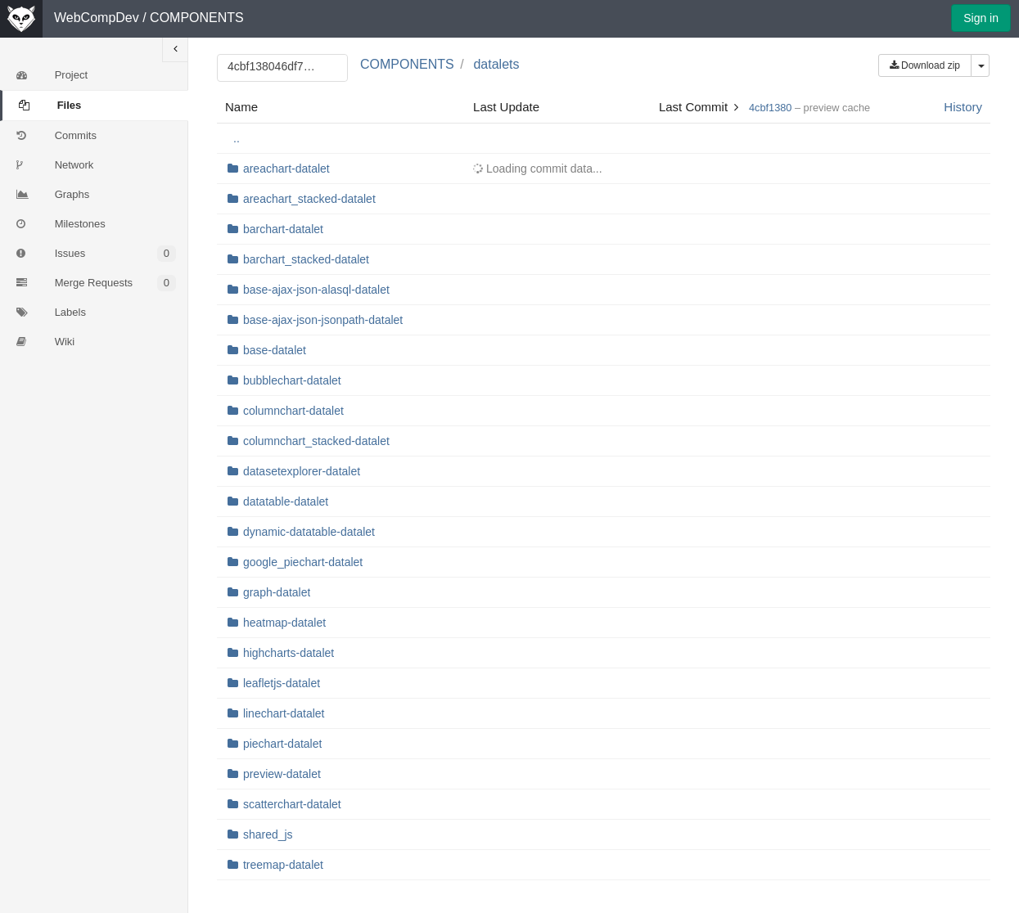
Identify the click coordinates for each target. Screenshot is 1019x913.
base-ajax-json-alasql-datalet (316, 289)
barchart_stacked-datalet (306, 259)
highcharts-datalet (288, 652)
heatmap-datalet (284, 622)
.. (236, 138)
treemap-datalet (283, 864)
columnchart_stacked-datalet (316, 441)
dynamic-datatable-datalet (309, 531)
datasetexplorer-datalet (301, 471)
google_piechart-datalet (303, 562)
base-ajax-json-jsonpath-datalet (323, 319)
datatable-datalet (285, 501)
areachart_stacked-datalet (309, 198)
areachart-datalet (286, 168)
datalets (496, 64)
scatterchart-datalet (292, 804)
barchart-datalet (283, 229)
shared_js (268, 834)
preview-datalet (282, 773)
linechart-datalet (284, 713)
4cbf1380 (770, 107)
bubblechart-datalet (292, 380)
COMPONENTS (197, 18)
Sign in (981, 18)
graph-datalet (277, 592)
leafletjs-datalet (281, 683)
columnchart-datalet (293, 410)
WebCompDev (96, 18)
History (963, 107)
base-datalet (274, 350)
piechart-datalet (282, 743)
